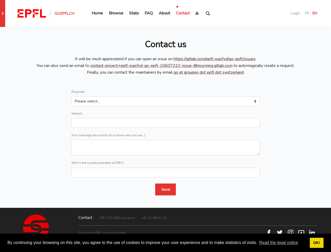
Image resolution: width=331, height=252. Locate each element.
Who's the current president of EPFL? (97, 163)
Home (97, 13)
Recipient (78, 92)
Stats (134, 13)
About (164, 13)
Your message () (108, 135)
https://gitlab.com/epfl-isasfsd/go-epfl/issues (214, 59)
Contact (183, 13)
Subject (76, 113)
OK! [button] (316, 243)
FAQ (149, 13)
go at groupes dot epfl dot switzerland (209, 72)
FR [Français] (307, 13)
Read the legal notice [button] (278, 242)
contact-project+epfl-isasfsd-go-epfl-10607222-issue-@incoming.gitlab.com (161, 65)
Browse (116, 13)
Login (295, 13)
